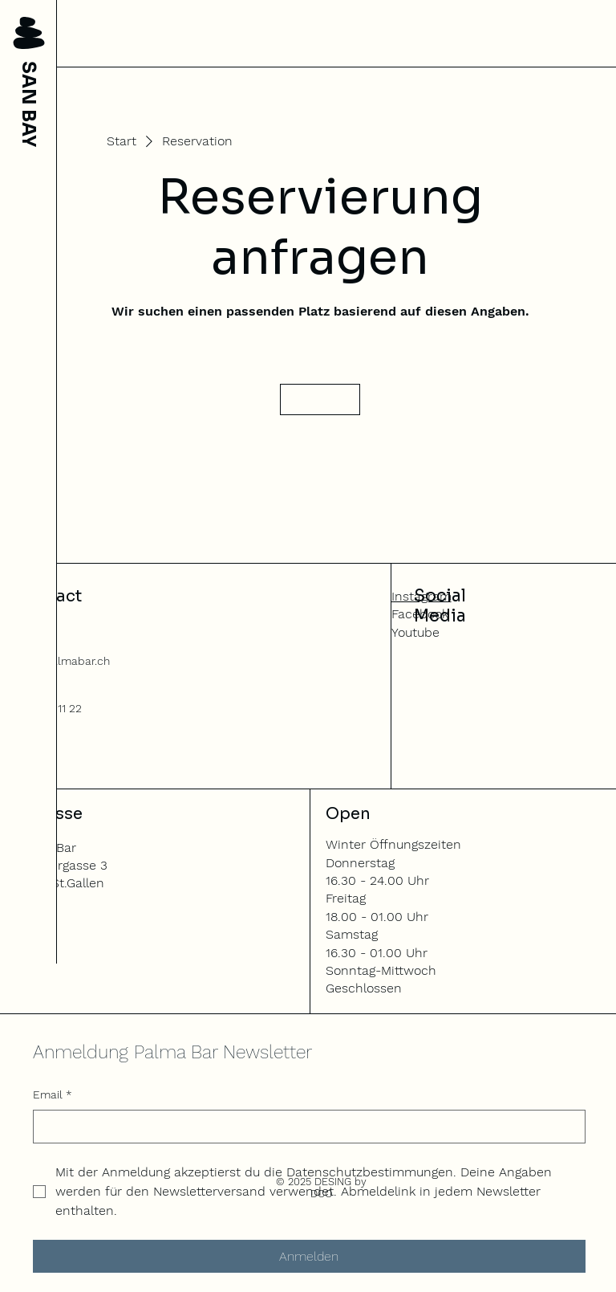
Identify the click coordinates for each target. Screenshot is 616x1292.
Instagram (421, 596)
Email (52, 1095)
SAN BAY (28, 104)
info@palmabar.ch (62, 660)
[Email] (304, 1127)
